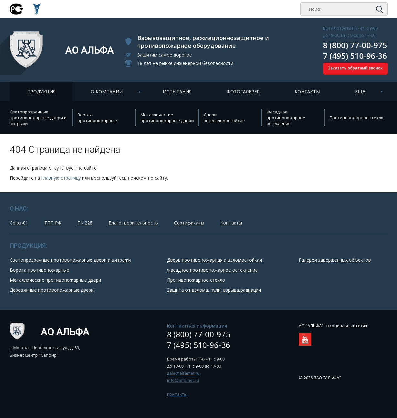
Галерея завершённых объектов (335, 260)
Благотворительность (133, 223)
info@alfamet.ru (183, 380)
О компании (107, 92)
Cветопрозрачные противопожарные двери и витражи (38, 117)
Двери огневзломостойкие (224, 117)
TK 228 (85, 223)
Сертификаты (189, 223)
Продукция (41, 92)
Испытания (177, 92)
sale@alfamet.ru (183, 373)
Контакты (307, 92)
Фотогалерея (243, 92)
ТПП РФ (52, 223)
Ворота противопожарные (97, 117)
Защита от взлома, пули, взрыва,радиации (214, 290)
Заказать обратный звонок (355, 68)
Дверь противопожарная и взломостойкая (214, 260)
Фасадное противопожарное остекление (285, 117)
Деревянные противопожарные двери (52, 290)
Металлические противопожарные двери (167, 117)
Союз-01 (19, 223)
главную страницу (61, 178)
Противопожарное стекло (356, 117)
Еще (360, 92)
